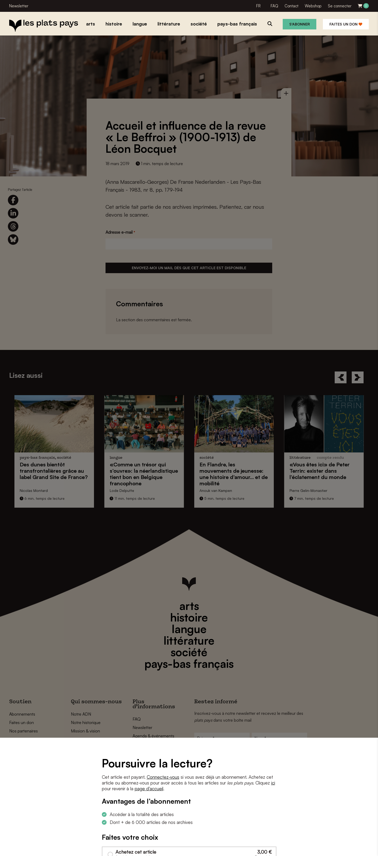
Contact (291, 5)
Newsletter (18, 5)
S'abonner (299, 24)
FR (258, 5)
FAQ (274, 5)
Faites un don (345, 24)
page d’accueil (149, 788)
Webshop (313, 5)
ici (273, 783)
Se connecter (339, 5)
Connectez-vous (163, 777)
